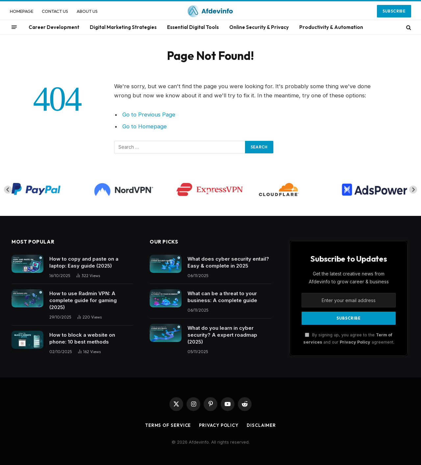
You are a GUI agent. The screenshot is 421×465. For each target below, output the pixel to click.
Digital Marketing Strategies (123, 27)
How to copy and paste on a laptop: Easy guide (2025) (83, 262)
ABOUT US (87, 11)
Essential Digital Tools (193, 27)
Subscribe (394, 11)
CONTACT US (55, 11)
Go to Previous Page (148, 114)
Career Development (54, 27)
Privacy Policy (355, 342)
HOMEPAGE (21, 11)
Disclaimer (261, 425)
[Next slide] (413, 190)
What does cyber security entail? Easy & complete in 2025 (228, 262)
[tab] (208, 192)
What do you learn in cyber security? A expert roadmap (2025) (222, 335)
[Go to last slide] (8, 190)
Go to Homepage (144, 126)
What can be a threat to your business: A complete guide (222, 296)
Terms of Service (168, 425)
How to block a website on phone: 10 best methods (82, 338)
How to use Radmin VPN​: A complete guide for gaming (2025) (83, 300)
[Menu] (14, 27)
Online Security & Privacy (259, 27)
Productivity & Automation (331, 27)
